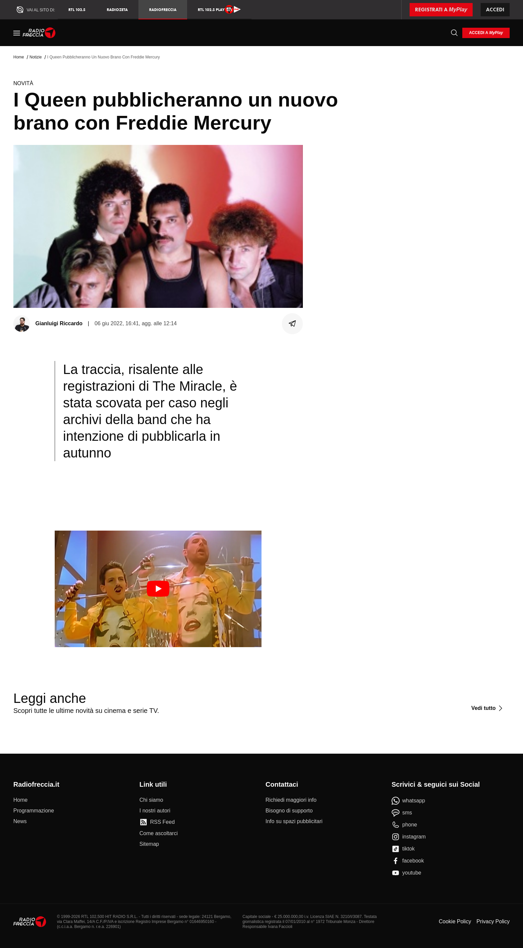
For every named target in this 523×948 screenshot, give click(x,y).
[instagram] (409, 837)
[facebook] (408, 861)
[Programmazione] (33, 810)
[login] (486, 33)
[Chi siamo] (151, 800)
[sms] (402, 813)
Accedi (495, 9)
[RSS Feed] (157, 822)
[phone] (404, 825)
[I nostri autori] (154, 810)
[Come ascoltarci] (158, 833)
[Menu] (16, 32)
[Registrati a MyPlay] (441, 9)
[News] (20, 821)
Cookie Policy (455, 921)
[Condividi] (292, 323)
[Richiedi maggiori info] (291, 800)
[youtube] (406, 873)
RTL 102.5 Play (219, 9)
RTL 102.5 (76, 9)
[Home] (39, 32)
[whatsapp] (408, 801)
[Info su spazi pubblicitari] (294, 821)
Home (18, 57)
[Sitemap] (149, 844)
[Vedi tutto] (488, 708)
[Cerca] (454, 33)
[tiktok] (403, 849)
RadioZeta (117, 9)
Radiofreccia (162, 9)
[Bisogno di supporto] (289, 810)
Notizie (35, 57)
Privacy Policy (493, 921)
